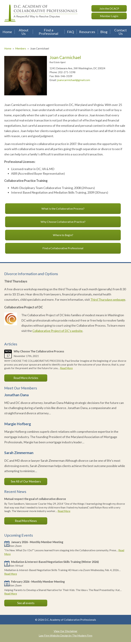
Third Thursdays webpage (107, 299)
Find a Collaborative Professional (62, 248)
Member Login (109, 16)
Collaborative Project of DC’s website (57, 331)
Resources (87, 32)
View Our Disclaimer (65, 631)
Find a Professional (48, 31)
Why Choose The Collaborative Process (39, 351)
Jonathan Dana (16, 395)
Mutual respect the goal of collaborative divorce (35, 498)
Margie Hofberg (17, 424)
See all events (25, 603)
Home (7, 32)
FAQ (70, 32)
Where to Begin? (63, 235)
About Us (23, 31)
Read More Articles (25, 378)
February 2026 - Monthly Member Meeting (38, 581)
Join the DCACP (109, 8)
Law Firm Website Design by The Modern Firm (65, 635)
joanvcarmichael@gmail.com (73, 80)
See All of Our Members (26, 481)
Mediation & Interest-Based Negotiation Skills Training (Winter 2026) (55, 561)
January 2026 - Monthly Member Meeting (37, 542)
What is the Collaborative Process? (62, 208)
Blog (103, 32)
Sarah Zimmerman (18, 452)
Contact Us (120, 31)
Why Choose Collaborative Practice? (63, 221)
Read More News (26, 521)
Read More (66, 368)
